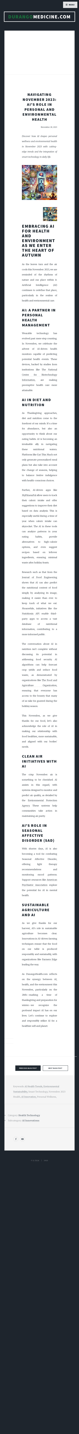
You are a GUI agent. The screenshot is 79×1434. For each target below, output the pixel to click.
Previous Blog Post (28, 1068)
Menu (72, 4)
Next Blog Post (55, 1068)
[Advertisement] (39, 54)
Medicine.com (39, 17)
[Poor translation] (18, 1364)
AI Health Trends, (34, 1086)
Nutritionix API (30, 613)
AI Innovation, (29, 1096)
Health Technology (29, 1115)
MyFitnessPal (29, 495)
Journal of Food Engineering (39, 577)
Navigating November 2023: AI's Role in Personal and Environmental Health (39, 107)
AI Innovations (30, 1120)
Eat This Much (45, 454)
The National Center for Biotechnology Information (39, 374)
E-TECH (36, 1160)
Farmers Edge (49, 959)
